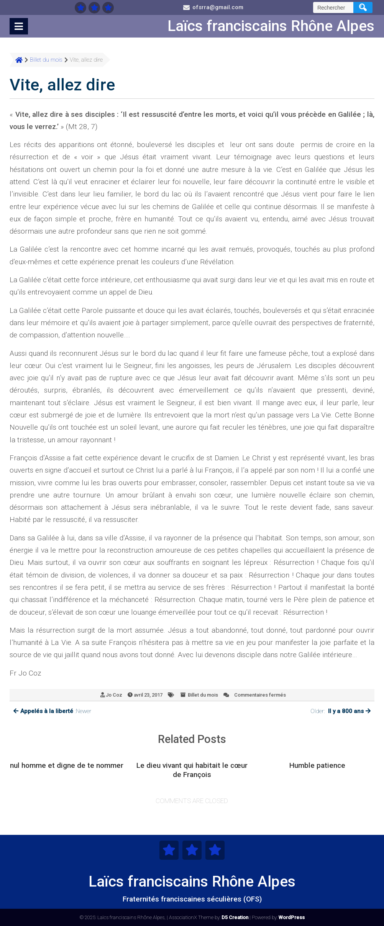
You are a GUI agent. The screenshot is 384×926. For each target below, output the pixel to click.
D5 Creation (235, 917)
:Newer (52, 711)
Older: (340, 711)
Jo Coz (114, 695)
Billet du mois (203, 695)
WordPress (292, 917)
